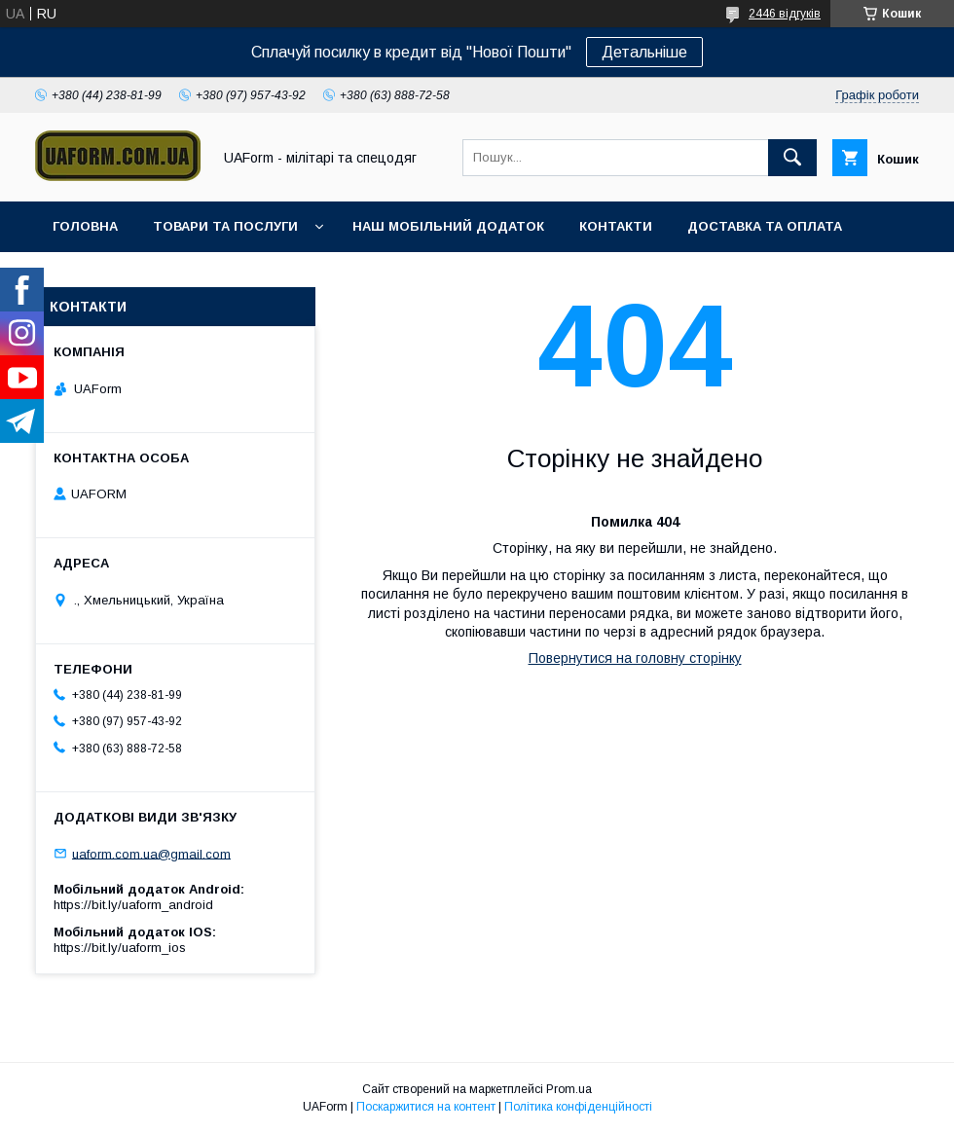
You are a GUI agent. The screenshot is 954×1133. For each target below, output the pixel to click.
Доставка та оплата (764, 226)
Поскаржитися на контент (425, 1107)
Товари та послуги (225, 226)
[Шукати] (792, 157)
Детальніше (644, 52)
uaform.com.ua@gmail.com (151, 853)
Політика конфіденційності (578, 1107)
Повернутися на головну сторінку (635, 658)
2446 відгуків (785, 13)
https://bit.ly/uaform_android (133, 904)
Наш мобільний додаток (448, 226)
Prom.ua (569, 1089)
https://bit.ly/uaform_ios (120, 947)
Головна (85, 226)
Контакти (615, 226)
